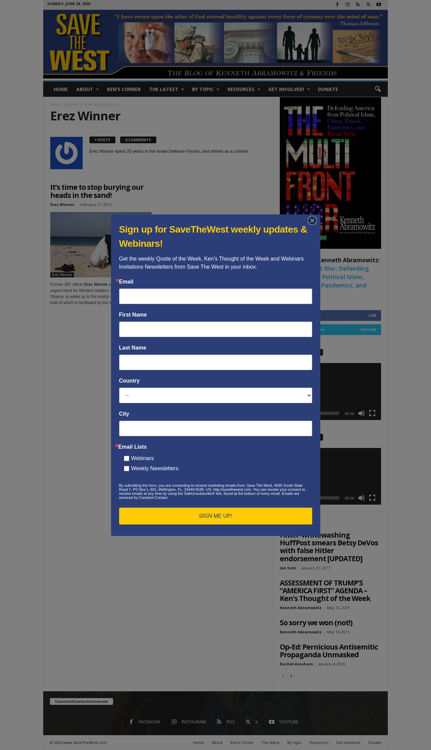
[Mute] (361, 413)
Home (61, 89)
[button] (377, 89)
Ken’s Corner (124, 89)
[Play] (288, 413)
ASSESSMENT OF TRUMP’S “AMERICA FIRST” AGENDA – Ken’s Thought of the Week (325, 590)
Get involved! (289, 89)
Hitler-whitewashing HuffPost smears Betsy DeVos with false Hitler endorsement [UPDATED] (329, 546)
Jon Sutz (288, 567)
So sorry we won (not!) (316, 622)
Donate (328, 89)
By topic (206, 89)
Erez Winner (62, 204)
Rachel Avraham (296, 663)
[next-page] (291, 675)
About (87, 89)
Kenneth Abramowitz (301, 607)
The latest (166, 89)
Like (372, 315)
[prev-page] (283, 675)
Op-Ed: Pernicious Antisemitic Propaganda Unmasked (329, 650)
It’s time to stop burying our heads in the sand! (96, 191)
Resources (244, 89)
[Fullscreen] (372, 413)
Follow (368, 329)
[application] (330, 391)
